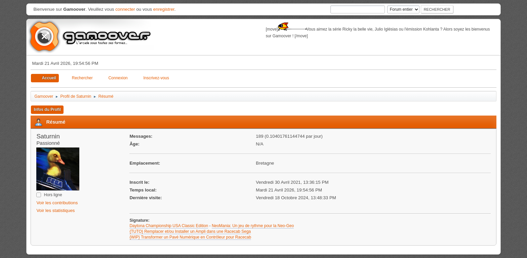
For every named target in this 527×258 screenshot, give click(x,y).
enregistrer (163, 9)
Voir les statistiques (55, 210)
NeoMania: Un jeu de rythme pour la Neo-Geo (253, 225)
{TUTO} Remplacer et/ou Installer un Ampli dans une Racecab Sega (190, 231)
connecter (125, 9)
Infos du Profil (47, 109)
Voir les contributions (57, 202)
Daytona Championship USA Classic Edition (168, 225)
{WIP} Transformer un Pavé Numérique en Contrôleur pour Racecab (190, 237)
